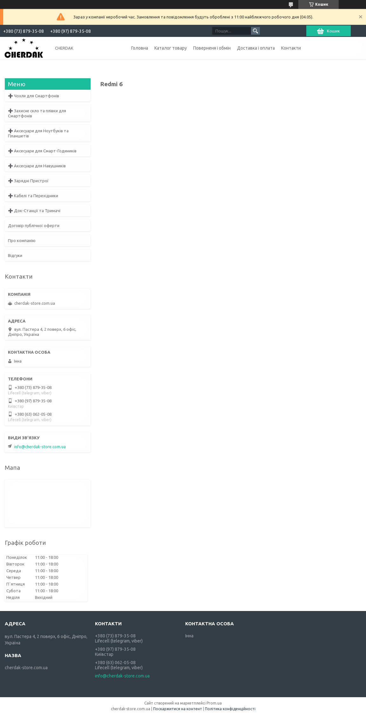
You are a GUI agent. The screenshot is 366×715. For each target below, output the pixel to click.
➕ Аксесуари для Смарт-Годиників (42, 151)
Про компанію (22, 240)
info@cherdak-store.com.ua (40, 446)
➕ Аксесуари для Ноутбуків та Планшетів (38, 133)
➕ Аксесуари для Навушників (37, 165)
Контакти (291, 48)
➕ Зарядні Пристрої (28, 180)
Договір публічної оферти (33, 225)
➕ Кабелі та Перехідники (33, 195)
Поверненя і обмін (212, 48)
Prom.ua (214, 703)
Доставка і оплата (256, 48)
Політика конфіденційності (230, 709)
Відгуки (15, 255)
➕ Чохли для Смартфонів (33, 96)
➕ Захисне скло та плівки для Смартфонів (37, 113)
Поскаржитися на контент (177, 709)
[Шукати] (255, 31)
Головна (139, 48)
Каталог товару (170, 48)
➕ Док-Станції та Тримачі (34, 210)
